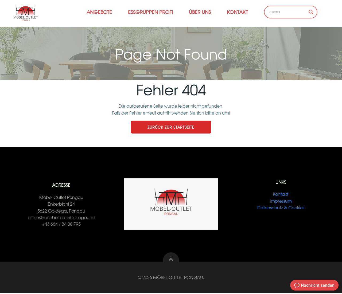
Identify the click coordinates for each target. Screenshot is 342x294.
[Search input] (288, 12)
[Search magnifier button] (311, 12)
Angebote (99, 11)
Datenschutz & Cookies (280, 208)
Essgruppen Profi (150, 11)
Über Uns (200, 11)
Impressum (281, 201)
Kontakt (237, 11)
